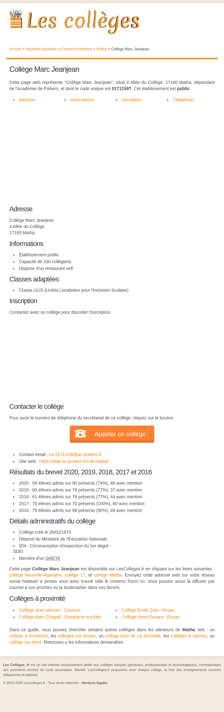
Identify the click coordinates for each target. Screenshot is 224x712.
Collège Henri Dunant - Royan (151, 616)
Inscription (132, 99)
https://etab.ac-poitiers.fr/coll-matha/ (74, 461)
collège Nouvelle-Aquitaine (35, 575)
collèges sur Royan (77, 635)
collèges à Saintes (189, 635)
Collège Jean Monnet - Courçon (50, 610)
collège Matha (108, 575)
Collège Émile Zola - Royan (148, 610)
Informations (82, 99)
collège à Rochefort (28, 635)
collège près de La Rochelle (133, 635)
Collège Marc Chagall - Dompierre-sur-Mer (60, 616)
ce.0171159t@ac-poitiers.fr (75, 454)
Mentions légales (94, 683)
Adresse (27, 99)
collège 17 (75, 575)
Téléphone (183, 99)
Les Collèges (112, 21)
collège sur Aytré (25, 642)
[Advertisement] (112, 152)
